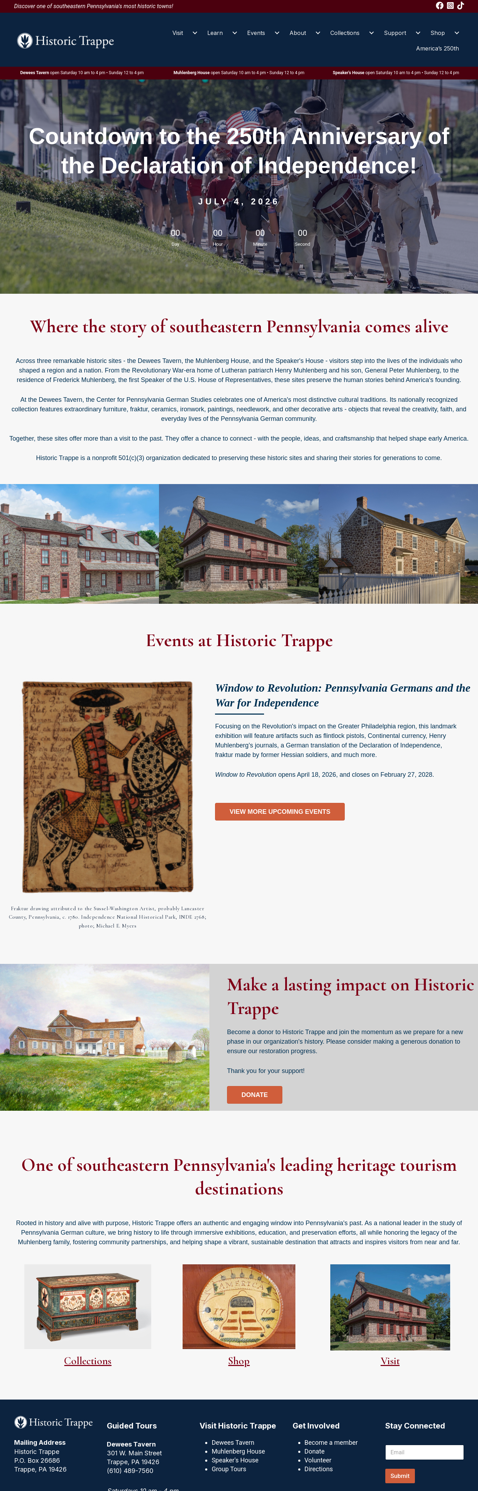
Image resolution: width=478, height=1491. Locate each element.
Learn (215, 32)
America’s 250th (437, 48)
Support (395, 32)
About (297, 32)
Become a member (331, 1442)
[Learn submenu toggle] (235, 33)
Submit (400, 1475)
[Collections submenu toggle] (371, 33)
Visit (177, 32)
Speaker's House (235, 1460)
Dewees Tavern (233, 1442)
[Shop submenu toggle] (457, 33)
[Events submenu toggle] (277, 33)
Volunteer (318, 1460)
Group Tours (229, 1469)
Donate (315, 1451)
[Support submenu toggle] (418, 33)
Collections (345, 32)
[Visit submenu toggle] (195, 33)
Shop (437, 32)
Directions (319, 1469)
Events (256, 32)
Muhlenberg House (238, 1451)
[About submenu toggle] (318, 33)
